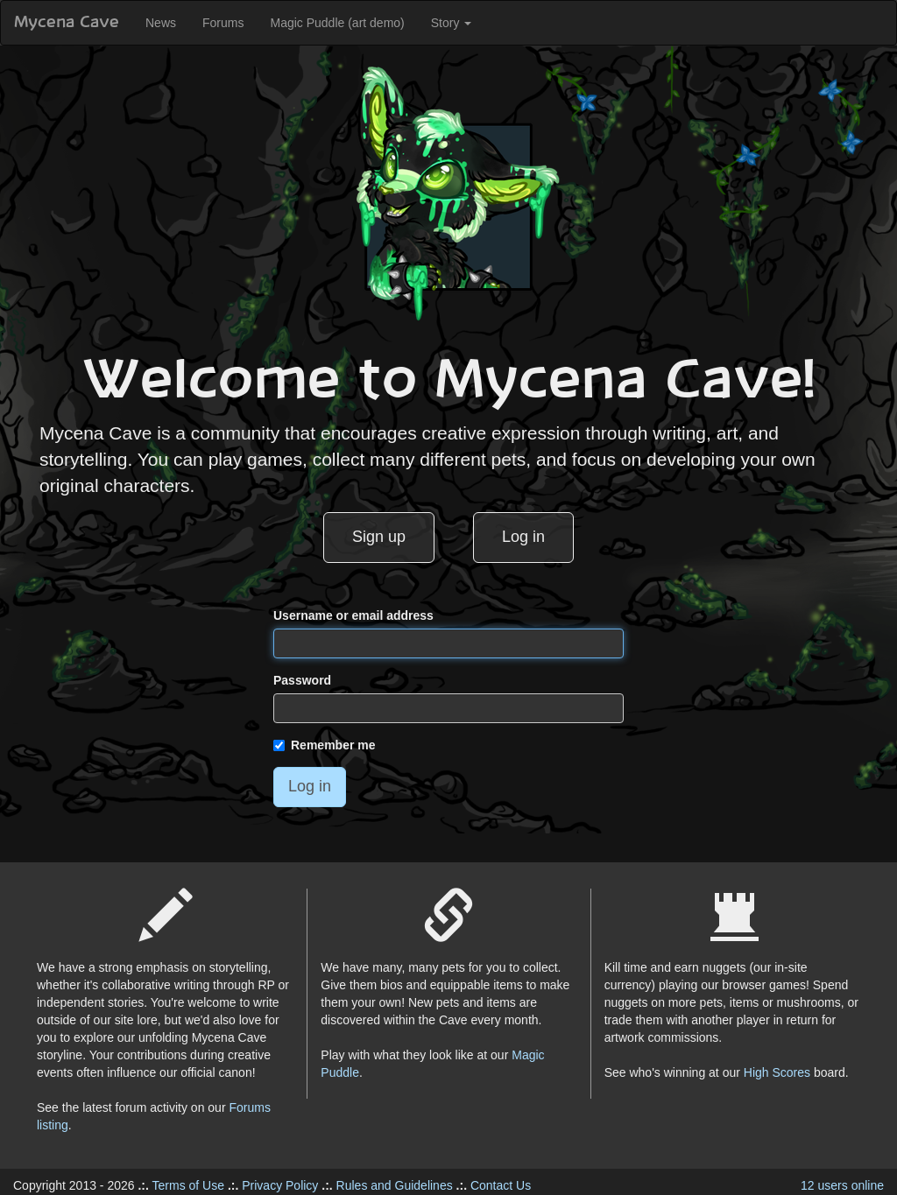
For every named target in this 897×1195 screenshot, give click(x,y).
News (160, 23)
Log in (523, 536)
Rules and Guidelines (394, 1185)
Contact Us (500, 1185)
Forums (223, 23)
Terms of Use (188, 1185)
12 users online (842, 1185)
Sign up (379, 536)
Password (302, 680)
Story (451, 23)
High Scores (777, 1072)
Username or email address (353, 615)
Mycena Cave (66, 23)
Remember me (324, 745)
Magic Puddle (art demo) (337, 23)
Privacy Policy (280, 1185)
